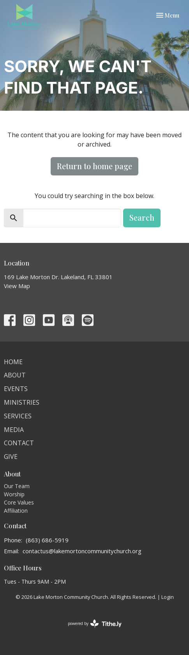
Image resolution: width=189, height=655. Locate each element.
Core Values (19, 502)
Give (11, 456)
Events (16, 388)
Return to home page (94, 166)
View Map (17, 286)
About (15, 375)
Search (141, 217)
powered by (95, 623)
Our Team (17, 486)
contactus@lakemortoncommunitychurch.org (82, 551)
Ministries (21, 402)
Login (167, 596)
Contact (19, 443)
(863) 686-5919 (47, 540)
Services (18, 416)
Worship (14, 494)
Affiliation (16, 510)
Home (13, 362)
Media (14, 429)
